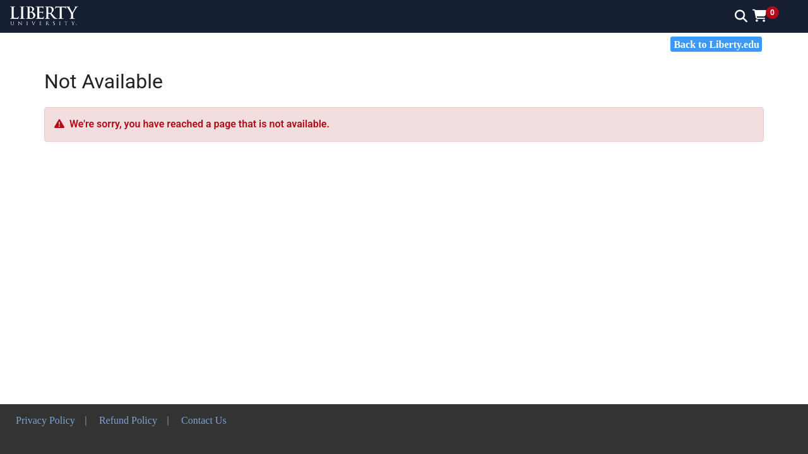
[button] (770, 16)
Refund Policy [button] (128, 420)
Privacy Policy (45, 420)
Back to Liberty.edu (716, 44)
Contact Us (204, 420)
